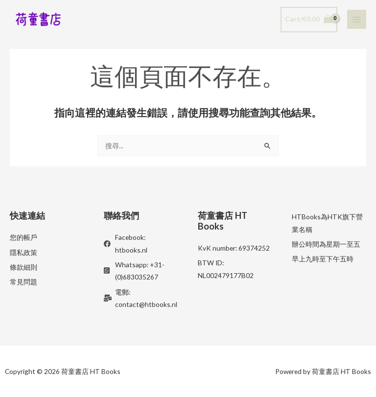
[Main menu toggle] (356, 19)
